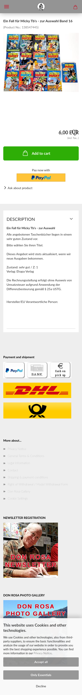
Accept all (41, 662)
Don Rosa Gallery (19, 491)
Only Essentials (41, 675)
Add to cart (36, 153)
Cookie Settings (18, 498)
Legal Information (19, 463)
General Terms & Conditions (26, 456)
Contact (13, 470)
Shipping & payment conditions (28, 477)
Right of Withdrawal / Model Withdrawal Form (38, 484)
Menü (6, 6)
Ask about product (20, 188)
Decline (41, 686)
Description (21, 219)
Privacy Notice (43, 653)
